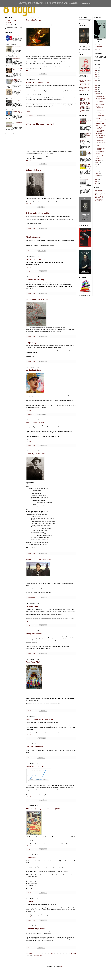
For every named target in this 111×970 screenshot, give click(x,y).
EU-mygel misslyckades (35, 259)
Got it (90, 3)
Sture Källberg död (16, 58)
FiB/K (96, 48)
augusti (98, 162)
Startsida (51, 953)
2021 (96, 76)
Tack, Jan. (82, 110)
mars (97, 171)
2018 (96, 82)
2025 (96, 68)
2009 (96, 183)
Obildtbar (29, 901)
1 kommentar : (31, 115)
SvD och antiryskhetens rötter (37, 213)
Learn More (85, 3)
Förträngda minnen (33, 237)
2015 (96, 87)
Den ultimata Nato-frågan (88, 181)
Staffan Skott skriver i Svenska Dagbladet (36, 932)
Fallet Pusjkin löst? (99, 190)
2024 (96, 70)
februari (98, 173)
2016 (96, 85)
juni (97, 166)
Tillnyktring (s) (31, 343)
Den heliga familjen (33, 20)
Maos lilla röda (98, 194)
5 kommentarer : (31, 738)
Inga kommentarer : (32, 73)
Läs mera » (28, 70)
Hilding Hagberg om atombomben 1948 (99, 197)
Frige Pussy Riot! (33, 662)
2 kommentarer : (31, 250)
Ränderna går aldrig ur (17, 90)
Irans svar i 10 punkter (85, 90)
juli (97, 164)
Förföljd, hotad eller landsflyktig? (39, 560)
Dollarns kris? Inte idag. (35, 280)
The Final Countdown (34, 747)
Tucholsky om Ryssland (35, 454)
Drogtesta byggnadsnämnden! (38, 299)
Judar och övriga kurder (35, 929)
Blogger (61, 966)
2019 (96, 80)
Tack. (81, 111)
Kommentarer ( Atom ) (38, 955)
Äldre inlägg (73, 953)
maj (97, 168)
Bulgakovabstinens (33, 170)
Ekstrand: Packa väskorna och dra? (16, 36)
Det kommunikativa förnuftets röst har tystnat (16, 48)
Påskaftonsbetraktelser (88, 120)
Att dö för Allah (32, 606)
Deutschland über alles (35, 766)
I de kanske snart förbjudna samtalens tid (17, 112)
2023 (96, 72)
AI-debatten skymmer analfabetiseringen (17, 80)
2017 (96, 84)
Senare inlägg (29, 953)
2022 (96, 74)
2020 (96, 78)
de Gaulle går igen (33, 370)
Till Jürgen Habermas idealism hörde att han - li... (85, 107)
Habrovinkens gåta (88, 152)
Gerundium (97, 49)
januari (97, 175)
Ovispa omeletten (33, 858)
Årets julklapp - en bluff (35, 423)
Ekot (95, 204)
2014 (96, 89)
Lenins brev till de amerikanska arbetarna (100, 192)
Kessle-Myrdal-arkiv (99, 46)
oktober (98, 158)
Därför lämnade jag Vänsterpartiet (39, 719)
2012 (96, 177)
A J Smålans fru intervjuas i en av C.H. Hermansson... (85, 98)
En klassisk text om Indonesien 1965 (99, 200)
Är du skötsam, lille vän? (17, 122)
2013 (96, 91)
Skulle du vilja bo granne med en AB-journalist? (44, 809)
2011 (96, 179)
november (98, 95)
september (98, 160)
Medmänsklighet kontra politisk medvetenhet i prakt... (85, 103)
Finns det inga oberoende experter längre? (88, 166)
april (97, 169)
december (98, 93)
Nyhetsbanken (98, 44)
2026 (96, 67)
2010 (96, 181)
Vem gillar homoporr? (34, 634)
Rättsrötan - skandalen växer (37, 82)
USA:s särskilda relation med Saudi (40, 124)
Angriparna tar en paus (85, 83)
